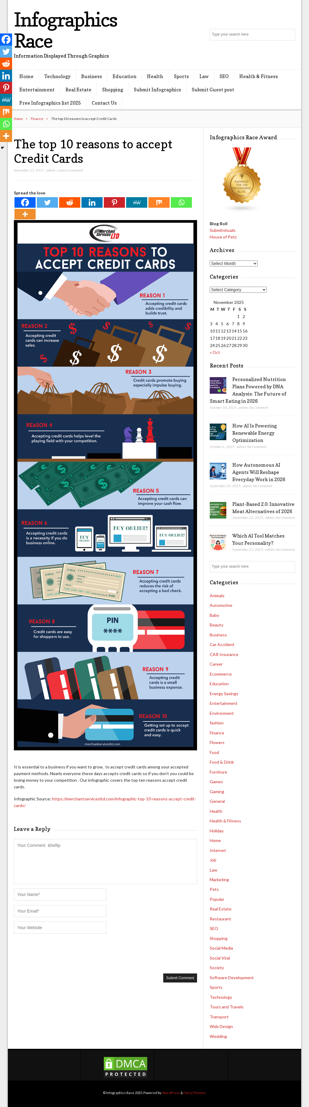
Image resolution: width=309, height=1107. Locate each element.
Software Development (232, 977)
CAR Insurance (224, 654)
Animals (217, 595)
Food (214, 752)
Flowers (217, 742)
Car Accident (222, 644)
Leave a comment (70, 170)
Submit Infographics (157, 90)
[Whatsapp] (181, 202)
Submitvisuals (223, 230)
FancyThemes (194, 1093)
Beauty (216, 624)
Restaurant (220, 918)
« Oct (215, 352)
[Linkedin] (92, 202)
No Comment (258, 407)
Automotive (221, 605)
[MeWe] (136, 202)
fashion (217, 722)
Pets (214, 889)
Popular (217, 899)
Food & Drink (222, 762)
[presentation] (60, 953)
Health (155, 76)
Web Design (221, 1026)
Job (213, 860)
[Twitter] (47, 202)
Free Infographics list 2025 (50, 103)
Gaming (217, 791)
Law (204, 76)
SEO (224, 76)
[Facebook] (25, 202)
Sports (181, 76)
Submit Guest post (213, 90)
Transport (219, 1016)
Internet (218, 850)
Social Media (221, 948)
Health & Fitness (258, 76)
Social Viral (220, 957)
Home (26, 76)
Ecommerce (221, 673)
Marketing (219, 879)
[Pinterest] (114, 202)
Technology (57, 76)
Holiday (217, 830)
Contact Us (104, 103)
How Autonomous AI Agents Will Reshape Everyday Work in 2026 (258, 472)
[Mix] (159, 202)
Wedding (218, 1036)
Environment (222, 713)
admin (50, 170)
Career (216, 664)
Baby (214, 615)
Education (124, 76)
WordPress (171, 1093)
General (217, 801)
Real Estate (78, 90)
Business (91, 76)
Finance (37, 119)
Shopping (112, 90)
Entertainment (37, 90)
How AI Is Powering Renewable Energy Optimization (254, 433)
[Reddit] (69, 202)
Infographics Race (65, 30)
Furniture (218, 771)
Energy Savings (224, 693)
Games (216, 781)
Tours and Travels (227, 1006)
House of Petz (223, 236)
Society (217, 967)
